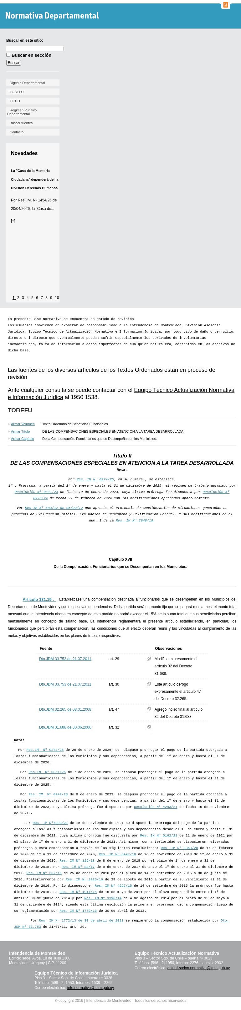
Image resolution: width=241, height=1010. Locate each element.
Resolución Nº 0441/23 (36, 492)
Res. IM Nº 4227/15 (114, 886)
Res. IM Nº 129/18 (78, 861)
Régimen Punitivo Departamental (22, 112)
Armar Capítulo (22, 439)
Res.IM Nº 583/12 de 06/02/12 (54, 508)
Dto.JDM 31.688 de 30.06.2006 (65, 727)
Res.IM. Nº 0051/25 (47, 772)
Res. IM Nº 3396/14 (102, 898)
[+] (13, 221)
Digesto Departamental (27, 83)
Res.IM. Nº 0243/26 (45, 750)
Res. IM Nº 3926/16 (85, 879)
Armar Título (20, 431)
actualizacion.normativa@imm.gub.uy (198, 968)
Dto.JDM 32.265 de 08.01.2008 (65, 709)
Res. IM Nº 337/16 (44, 873)
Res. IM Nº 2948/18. (135, 520)
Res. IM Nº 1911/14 (78, 892)
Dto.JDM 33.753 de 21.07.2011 (65, 659)
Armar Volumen (23, 424)
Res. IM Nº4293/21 (50, 823)
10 (57, 298)
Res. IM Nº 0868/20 (179, 848)
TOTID (15, 101)
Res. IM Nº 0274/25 (95, 479)
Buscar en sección (31, 55)
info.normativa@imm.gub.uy (90, 988)
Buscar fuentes (21, 123)
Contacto (16, 132)
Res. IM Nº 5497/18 (117, 854)
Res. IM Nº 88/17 (78, 867)
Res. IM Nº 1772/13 (78, 911)
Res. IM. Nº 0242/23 (48, 794)
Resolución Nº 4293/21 (155, 807)
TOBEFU (16, 92)
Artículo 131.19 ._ (39, 599)
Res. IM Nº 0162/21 (158, 835)
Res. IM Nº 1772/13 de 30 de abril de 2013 (81, 920)
